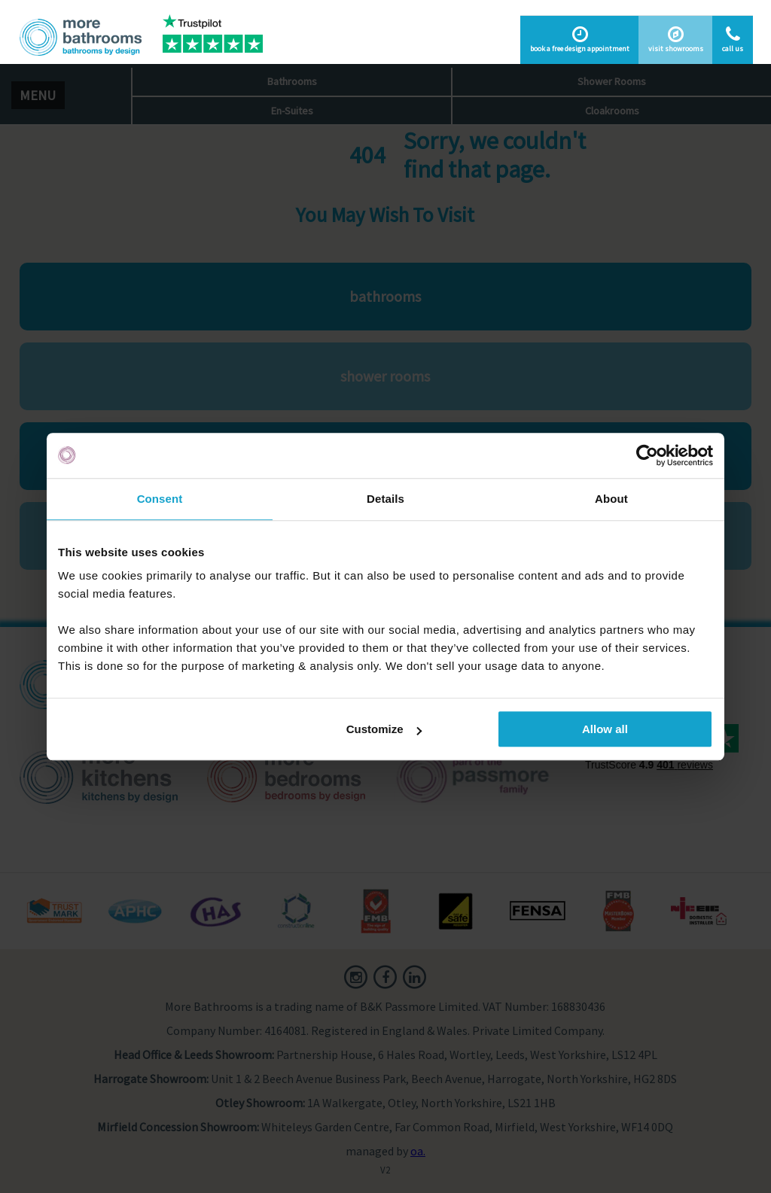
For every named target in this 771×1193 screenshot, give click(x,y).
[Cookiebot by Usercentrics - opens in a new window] (647, 455)
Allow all (605, 729)
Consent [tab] (160, 498)
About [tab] (611, 498)
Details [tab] (385, 498)
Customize (384, 729)
